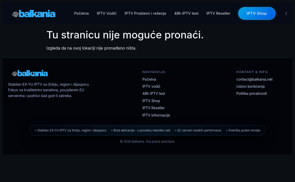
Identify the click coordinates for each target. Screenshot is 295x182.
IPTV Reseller (218, 13)
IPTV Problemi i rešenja (145, 13)
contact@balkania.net (254, 79)
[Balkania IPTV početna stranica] (53, 73)
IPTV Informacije (156, 115)
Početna (81, 13)
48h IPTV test (186, 13)
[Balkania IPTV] (34, 13)
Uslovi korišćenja (250, 86)
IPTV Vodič (107, 13)
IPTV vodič (152, 86)
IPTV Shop (257, 13)
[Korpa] (286, 13)
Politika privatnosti (251, 93)
